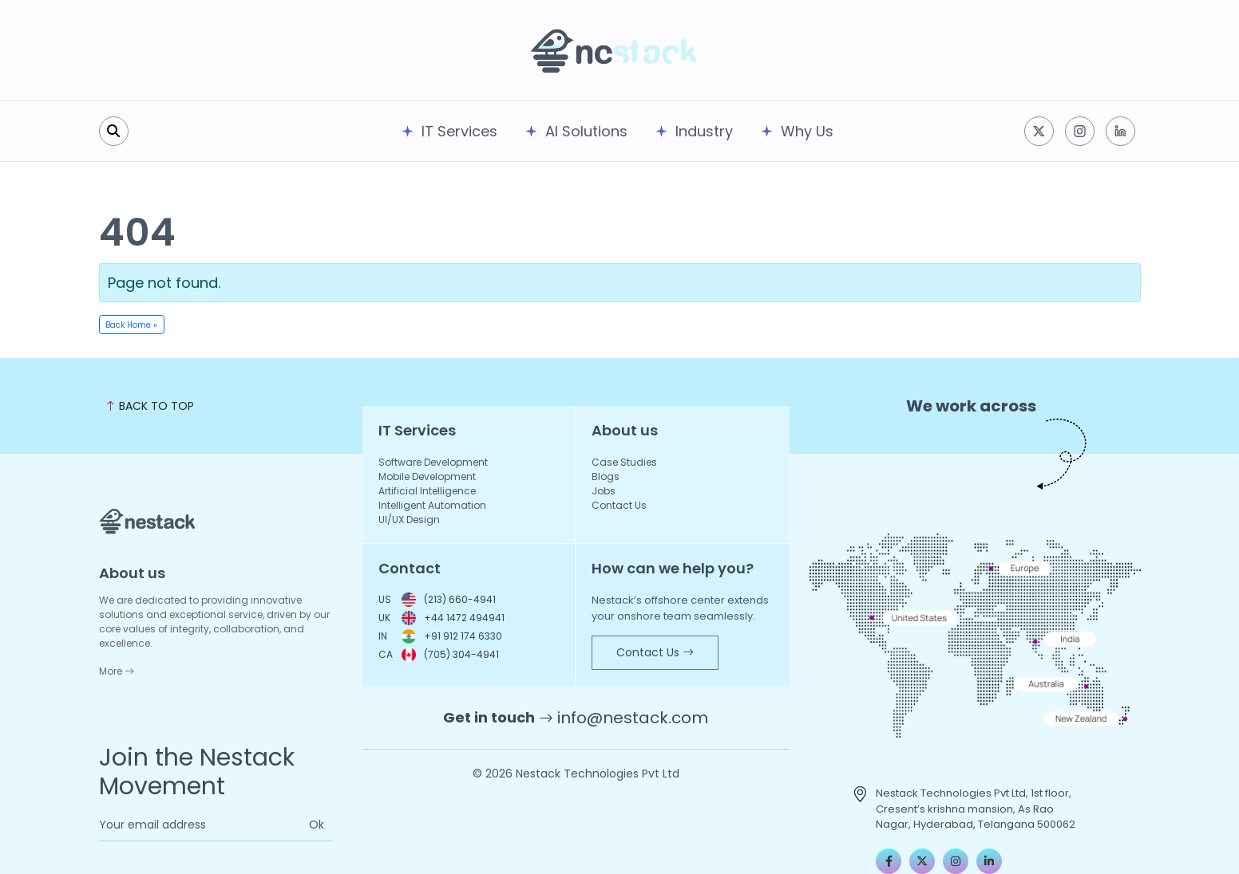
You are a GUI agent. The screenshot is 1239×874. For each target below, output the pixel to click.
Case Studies (624, 462)
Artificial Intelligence (427, 491)
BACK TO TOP (149, 406)
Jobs (604, 491)
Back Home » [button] (131, 325)
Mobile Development (427, 476)
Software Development (433, 462)
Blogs (606, 476)
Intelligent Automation (432, 505)
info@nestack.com (632, 718)
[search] (114, 131)
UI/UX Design (409, 519)
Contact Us (619, 505)
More (116, 671)
